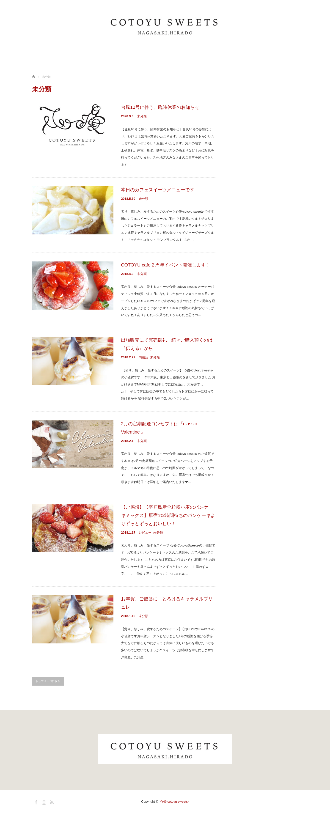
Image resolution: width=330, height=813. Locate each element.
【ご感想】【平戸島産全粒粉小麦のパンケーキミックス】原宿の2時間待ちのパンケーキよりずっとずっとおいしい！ (168, 515)
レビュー (145, 532)
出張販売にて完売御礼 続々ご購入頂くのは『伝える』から (167, 344)
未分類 (142, 116)
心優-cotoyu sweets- (174, 801)
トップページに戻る (48, 681)
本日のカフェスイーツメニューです (157, 189)
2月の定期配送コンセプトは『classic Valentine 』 (159, 427)
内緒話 (143, 357)
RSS (51, 801)
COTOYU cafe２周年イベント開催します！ (165, 264)
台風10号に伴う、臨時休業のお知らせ (160, 107)
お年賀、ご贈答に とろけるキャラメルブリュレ (167, 603)
